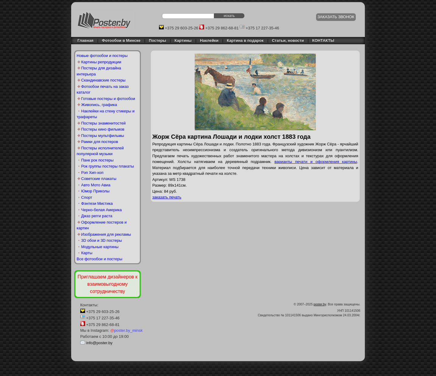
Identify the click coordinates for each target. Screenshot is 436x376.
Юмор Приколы (95, 191)
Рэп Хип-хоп (92, 172)
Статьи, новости (288, 40)
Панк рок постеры (97, 160)
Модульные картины (99, 247)
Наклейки (209, 40)
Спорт (86, 197)
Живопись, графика (99, 104)
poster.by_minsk (126, 330)
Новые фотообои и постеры (102, 55)
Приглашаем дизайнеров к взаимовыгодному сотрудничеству (107, 284)
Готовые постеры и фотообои (108, 98)
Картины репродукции (101, 62)
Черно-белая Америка (101, 210)
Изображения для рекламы (106, 234)
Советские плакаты (98, 178)
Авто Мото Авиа (96, 185)
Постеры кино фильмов (102, 129)
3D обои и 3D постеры (101, 240)
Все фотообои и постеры (99, 259)
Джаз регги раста (96, 216)
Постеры (157, 40)
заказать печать (166, 197)
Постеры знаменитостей (103, 123)
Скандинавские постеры (103, 80)
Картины (182, 40)
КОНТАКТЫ (323, 40)
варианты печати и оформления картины (316, 161)
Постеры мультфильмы (102, 135)
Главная (84, 40)
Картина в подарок (245, 40)
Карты (86, 253)
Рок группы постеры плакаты (107, 166)
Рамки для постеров (99, 141)
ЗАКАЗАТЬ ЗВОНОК (336, 17)
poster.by (320, 304)
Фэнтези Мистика (97, 203)
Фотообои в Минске (121, 40)
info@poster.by (99, 343)
